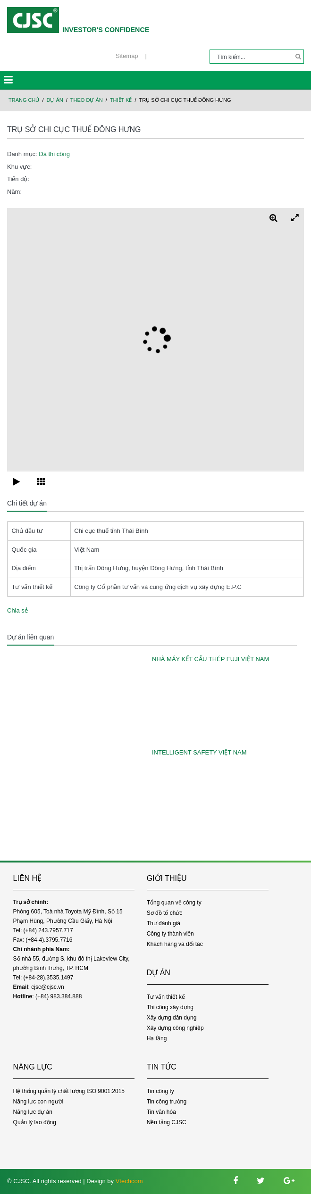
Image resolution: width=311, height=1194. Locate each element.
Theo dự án (86, 100)
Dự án (55, 100)
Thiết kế (121, 100)
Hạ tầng (157, 1038)
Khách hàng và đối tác (175, 944)
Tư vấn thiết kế (166, 997)
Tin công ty (160, 1091)
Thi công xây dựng (170, 1007)
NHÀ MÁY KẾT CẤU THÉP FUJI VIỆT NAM (210, 659)
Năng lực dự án (32, 1112)
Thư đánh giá (163, 923)
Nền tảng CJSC (166, 1122)
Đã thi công (54, 154)
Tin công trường (167, 1101)
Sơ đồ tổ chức (165, 913)
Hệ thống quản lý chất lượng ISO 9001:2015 (69, 1091)
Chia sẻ (17, 610)
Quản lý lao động (34, 1122)
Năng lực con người (38, 1101)
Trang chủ (23, 100)
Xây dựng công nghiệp (175, 1028)
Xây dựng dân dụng (172, 1017)
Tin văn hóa (161, 1112)
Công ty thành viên (170, 933)
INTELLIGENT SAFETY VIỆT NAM (199, 752)
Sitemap (127, 55)
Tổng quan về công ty (174, 902)
